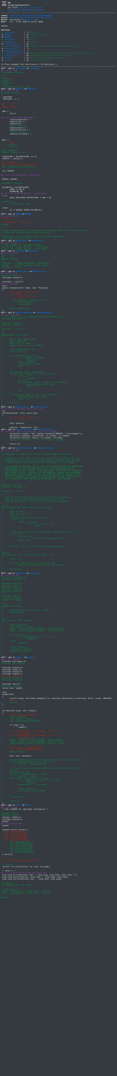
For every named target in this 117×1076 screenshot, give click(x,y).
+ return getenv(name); (16, 366)
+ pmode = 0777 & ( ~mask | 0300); (22, 410)
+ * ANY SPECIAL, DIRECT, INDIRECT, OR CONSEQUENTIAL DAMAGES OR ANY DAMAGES (40, 563)
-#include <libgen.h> (12, 807)
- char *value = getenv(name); (20, 346)
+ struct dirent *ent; (15, 923)
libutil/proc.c (11, 55)
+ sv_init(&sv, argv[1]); (17, 775)
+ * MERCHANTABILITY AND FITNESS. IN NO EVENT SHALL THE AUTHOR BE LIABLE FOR (41, 560)
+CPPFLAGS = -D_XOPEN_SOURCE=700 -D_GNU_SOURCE (25, 312)
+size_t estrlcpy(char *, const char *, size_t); (26, 1068)
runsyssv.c (9, 63)
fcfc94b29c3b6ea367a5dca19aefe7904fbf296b (30, 19)
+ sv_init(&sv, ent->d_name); (23, 945)
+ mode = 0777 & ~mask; (16, 408)
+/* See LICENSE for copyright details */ (22, 290)
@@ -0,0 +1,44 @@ (9, 373)
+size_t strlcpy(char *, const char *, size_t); (25, 1065)
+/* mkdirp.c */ (9, 1056)
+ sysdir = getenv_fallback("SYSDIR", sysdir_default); (32, 750)
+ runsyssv (9, 171)
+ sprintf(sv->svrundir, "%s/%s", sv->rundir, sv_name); (33, 524)
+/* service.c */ (9, 1033)
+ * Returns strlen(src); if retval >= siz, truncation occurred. (35, 597)
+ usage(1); (14, 767)
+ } (6, 363)
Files (15, 10)
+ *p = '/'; (14, 464)
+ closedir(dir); (13, 952)
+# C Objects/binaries (12, 83)
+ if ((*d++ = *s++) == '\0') (28, 625)
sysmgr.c (8, 66)
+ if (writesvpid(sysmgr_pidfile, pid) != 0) (27, 910)
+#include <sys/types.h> (13, 580)
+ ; (14, 647)
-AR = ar (7, 122)
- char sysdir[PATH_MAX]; (14, 996)
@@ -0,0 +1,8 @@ (9, 299)
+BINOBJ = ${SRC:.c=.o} (13, 179)
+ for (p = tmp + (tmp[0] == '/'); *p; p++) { (28, 445)
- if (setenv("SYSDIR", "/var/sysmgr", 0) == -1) (29, 873)
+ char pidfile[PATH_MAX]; (17, 1014)
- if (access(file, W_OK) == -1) (21, 496)
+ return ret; (11, 679)
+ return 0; (18, 427)
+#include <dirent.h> (12, 809)
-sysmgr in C (7, 258)
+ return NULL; (16, 361)
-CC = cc (7, 120)
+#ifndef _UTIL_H (9, 972)
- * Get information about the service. (21, 1028)
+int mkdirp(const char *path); (17, 1058)
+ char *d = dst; (13, 610)
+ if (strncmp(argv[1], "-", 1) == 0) (28, 760)
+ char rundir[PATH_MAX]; (17, 1011)
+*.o (3, 88)
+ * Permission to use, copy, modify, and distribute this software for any (40, 546)
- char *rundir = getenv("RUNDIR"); (22, 893)
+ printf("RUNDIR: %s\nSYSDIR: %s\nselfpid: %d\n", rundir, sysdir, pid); (42, 908)
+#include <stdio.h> (11, 327)
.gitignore (9, 36)
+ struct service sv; (15, 772)
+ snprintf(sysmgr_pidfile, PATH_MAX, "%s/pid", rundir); (34, 888)
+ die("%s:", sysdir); (20, 927)
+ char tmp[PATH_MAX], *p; (17, 415)
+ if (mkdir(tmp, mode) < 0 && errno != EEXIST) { (30, 469)
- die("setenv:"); (17, 876)
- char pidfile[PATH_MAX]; (15, 1001)
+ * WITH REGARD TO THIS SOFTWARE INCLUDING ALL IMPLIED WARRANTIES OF (37, 558)
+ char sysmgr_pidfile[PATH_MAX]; (21, 861)
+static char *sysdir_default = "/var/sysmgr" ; (25, 294)
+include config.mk (10, 107)
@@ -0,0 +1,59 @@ (9, 536)
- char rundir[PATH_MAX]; (14, 999)
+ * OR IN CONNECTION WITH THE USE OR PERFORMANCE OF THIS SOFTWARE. (36, 570)
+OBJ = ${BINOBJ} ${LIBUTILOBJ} (17, 196)
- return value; (12, 354)
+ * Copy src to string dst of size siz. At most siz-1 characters (35, 592)
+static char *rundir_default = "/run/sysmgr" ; (25, 292)
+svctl (4, 97)
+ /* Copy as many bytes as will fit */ (24, 617)
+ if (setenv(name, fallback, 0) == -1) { (25, 356)
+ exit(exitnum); (13, 730)
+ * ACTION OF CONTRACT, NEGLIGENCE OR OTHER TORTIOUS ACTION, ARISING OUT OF (41, 568)
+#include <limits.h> (12, 386)
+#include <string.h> (12, 578)
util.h (7, 69)
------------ (7, 260)
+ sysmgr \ (9, 169)
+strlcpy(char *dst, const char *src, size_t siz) (27, 605)
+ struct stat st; (13, 418)
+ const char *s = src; (16, 612)
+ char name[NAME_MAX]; (16, 1006)
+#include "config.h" (12, 713)
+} (2, 482)
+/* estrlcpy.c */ (10, 1063)
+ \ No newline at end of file (15, 98)
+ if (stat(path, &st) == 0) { (20, 423)
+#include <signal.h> (12, 703)
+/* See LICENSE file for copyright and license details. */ (32, 376)
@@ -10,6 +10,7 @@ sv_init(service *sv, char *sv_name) (29, 514)
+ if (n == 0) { (12, 637)
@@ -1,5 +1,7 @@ (9, 964)
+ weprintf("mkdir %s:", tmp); (28, 457)
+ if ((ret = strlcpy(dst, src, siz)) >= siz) (28, 671)
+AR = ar (7, 304)
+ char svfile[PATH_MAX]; (17, 1016)
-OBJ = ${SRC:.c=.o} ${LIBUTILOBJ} (18, 194)
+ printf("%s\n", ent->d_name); (24, 937)
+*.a (3, 85)
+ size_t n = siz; (13, 615)
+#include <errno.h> (11, 383)
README (29, 10)
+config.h (6, 90)
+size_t (5, 602)
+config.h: (6, 238)
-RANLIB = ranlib (9, 125)
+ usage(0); (18, 762)
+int (3, 395)
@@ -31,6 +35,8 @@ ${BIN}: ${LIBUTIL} (20, 206)
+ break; (21, 627)
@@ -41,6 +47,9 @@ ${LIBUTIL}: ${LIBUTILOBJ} (24, 228)
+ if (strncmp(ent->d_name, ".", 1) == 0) (30, 932)
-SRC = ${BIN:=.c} (10, 191)
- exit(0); (9, 836)
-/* (2, 1026)
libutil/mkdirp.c (13, 52)
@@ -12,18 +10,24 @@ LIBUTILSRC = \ (19, 137)
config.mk (9, 47)
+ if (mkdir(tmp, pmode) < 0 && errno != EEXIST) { (35, 455)
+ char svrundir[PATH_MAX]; (18, 1019)
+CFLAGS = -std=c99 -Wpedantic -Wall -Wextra (25, 314)
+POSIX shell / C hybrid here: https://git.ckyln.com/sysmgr (32, 280)
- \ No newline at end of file (15, 261)
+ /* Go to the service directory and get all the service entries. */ (40, 918)
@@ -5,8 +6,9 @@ (9, 336)
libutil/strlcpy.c (13, 61)
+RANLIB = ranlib (9, 307)
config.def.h (10, 44)
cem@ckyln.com (29, 21)
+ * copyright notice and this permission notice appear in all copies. (38, 551)
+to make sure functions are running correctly (25, 275)
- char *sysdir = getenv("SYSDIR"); (22, 895)
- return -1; (15, 499)
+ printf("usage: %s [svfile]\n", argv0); (25, 728)
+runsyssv (6, 95)
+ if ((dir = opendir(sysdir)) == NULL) (24, 925)
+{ (2, 400)
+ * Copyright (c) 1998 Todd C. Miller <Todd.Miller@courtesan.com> (36, 541)
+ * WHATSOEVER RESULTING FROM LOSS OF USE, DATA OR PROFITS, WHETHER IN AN (40, 565)
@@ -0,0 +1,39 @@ (9, 686)
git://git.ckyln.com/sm (30, 8)
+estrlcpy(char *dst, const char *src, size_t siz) (27, 661)
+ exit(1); (9, 839)
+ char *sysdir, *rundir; (17, 748)
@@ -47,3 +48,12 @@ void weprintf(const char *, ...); (29, 1043)
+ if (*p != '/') (17, 447)
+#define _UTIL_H (9, 974)
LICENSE (39, 10)
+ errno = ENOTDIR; (18, 430)
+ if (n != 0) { (12, 620)
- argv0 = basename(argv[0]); (19, 854)
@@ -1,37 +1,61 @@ (10, 787)
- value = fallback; (18, 351)
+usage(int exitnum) (11, 723)
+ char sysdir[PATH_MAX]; (17, 1009)
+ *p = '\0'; (15, 452)
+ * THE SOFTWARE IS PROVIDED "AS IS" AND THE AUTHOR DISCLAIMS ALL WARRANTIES (42, 556)
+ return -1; (15, 435)
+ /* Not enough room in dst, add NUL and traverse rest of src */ (38, 634)
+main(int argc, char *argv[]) (16, 740)
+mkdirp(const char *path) (14, 398)
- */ (3, 1031)
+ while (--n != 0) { (19, 622)
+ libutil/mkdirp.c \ (15, 147)
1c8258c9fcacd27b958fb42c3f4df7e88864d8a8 (30, 16)
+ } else (8, 765)
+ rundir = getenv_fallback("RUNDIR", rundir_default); (32, 753)
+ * (2, 543)
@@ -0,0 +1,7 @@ (9, 80)
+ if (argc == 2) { (14, 758)
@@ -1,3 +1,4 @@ (9, 324)
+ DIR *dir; (10, 920)
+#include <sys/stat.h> (13, 378)
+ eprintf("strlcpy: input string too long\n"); (33, 674)
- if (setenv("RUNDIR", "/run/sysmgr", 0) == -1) (29, 878)
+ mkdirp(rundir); (13, 898)
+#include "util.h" (10, 711)
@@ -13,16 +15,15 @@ (11, 984)
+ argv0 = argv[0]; (14, 745)
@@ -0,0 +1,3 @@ (9, 287)
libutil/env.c (11, 50)
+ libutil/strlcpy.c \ (15, 154)
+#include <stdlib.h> (12, 701)
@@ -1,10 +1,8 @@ (9, 105)
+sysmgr (5, 93)
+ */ (3, 573)
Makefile (8, 39)
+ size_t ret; (11, 666)
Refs (21, 10)
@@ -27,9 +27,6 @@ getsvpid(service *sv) (22, 487)
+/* (2, 538)
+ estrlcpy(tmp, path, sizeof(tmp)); (23, 442)
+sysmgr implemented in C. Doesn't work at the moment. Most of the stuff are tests (44, 272)
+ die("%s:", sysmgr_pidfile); (24, 913)
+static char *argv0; (12, 716)
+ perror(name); (16, 359)
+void (3, 721)
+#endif (5, 1073)
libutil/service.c (13, 58)
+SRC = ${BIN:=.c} (10, 176)
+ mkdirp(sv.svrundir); (16, 777)
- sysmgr (8, 166)
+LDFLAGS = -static (11, 317)
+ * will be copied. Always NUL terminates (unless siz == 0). (33, 595)
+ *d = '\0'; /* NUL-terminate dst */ (32, 642)
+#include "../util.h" (12, 391)
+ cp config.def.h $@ (15, 240)
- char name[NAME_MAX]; (13, 994)
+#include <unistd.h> (12, 696)
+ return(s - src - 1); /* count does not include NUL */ (34, 652)
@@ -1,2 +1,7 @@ (9, 255)
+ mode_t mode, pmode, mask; (18, 403)
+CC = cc (7, 302)
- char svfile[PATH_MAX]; (14, 1004)
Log (9, 10)
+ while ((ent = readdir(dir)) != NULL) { (25, 930)
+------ (5, 267)
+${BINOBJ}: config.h (12, 216)
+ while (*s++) (16, 644)
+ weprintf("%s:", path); (21, 432)
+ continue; (18, 450)
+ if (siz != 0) (16, 639)
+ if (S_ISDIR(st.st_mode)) (22, 425)
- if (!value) (11, 349)
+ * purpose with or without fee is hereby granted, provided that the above (40, 548)
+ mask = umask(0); (14, 405)
